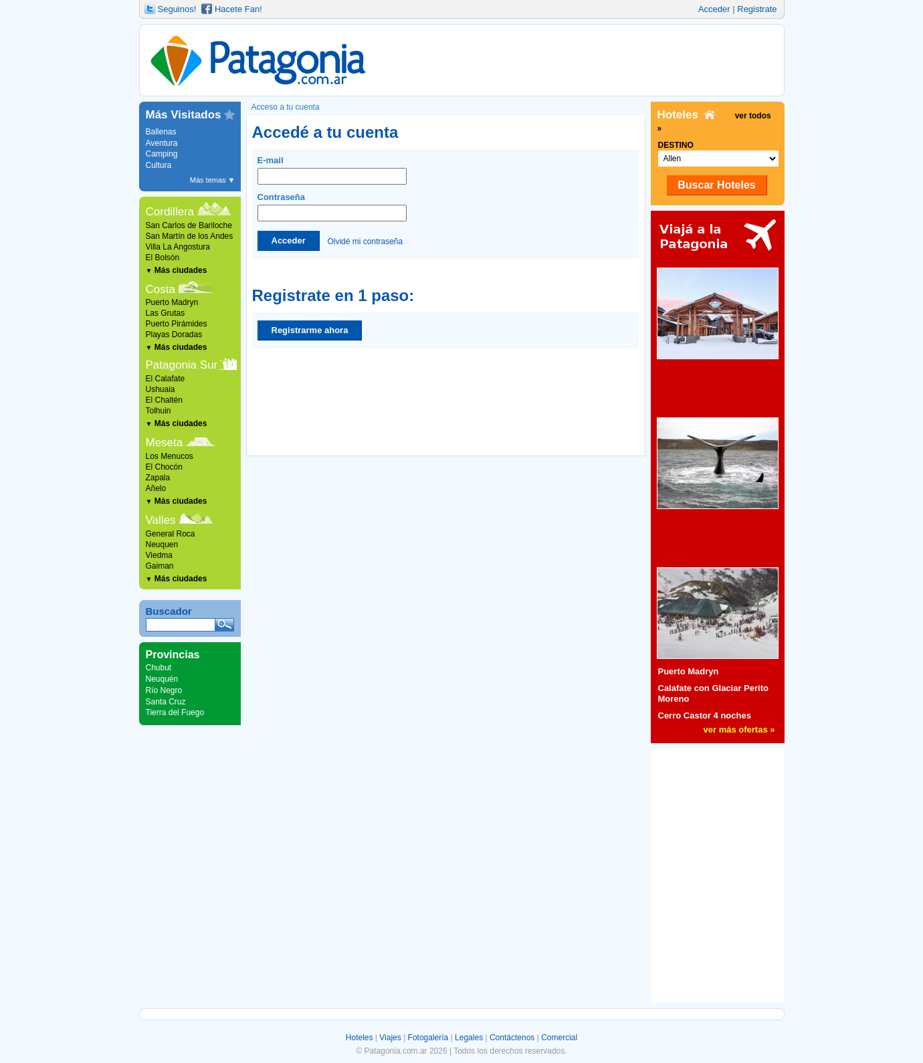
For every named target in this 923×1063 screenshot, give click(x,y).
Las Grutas (165, 313)
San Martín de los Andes (189, 236)
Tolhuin (158, 410)
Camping (162, 154)
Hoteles (359, 1037)
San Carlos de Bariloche (189, 225)
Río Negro (164, 690)
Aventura (162, 143)
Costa (160, 289)
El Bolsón (163, 257)
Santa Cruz (166, 701)
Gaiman (160, 566)
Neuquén (162, 679)
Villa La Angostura (178, 247)
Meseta (164, 442)
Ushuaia (160, 389)
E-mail (332, 170)
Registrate (757, 9)
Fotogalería (428, 1037)
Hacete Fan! (238, 9)
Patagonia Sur (182, 365)
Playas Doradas (174, 334)
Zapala (158, 477)
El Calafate (165, 378)
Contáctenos (512, 1037)
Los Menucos (169, 456)
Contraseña (332, 206)
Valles (161, 520)
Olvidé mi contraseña (365, 241)
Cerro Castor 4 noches (704, 715)
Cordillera (170, 211)
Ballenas (161, 131)
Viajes (390, 1037)
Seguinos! (177, 9)
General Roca (170, 534)
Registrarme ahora (310, 330)
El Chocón (164, 467)
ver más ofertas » (739, 729)
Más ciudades (176, 270)
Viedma (159, 555)
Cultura (159, 165)
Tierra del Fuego (175, 712)
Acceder (714, 9)
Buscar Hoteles (717, 185)
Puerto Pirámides (176, 323)
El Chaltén (164, 400)
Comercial (559, 1037)
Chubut (159, 667)
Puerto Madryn (172, 302)
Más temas (212, 180)
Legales (469, 1037)
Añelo (156, 488)
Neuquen (162, 544)
